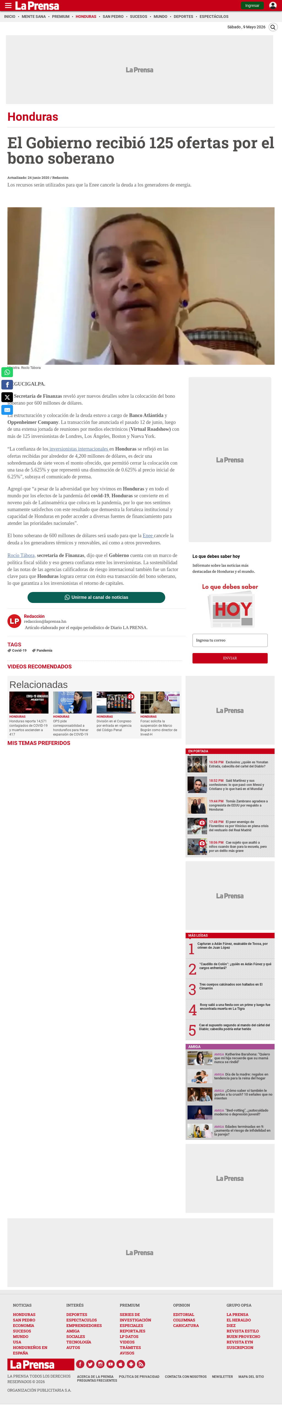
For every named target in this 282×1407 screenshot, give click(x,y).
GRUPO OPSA (239, 1305)
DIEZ (231, 1325)
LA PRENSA (237, 1314)
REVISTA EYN (240, 1342)
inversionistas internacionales (78, 449)
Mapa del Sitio (251, 1377)
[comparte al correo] (7, 410)
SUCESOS (22, 1331)
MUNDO (20, 1336)
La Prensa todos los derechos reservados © (38, 1378)
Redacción (60, 177)
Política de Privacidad (139, 1377)
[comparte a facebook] (7, 385)
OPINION (181, 1305)
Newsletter (222, 1377)
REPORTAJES (132, 1331)
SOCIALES (75, 1336)
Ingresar (252, 5)
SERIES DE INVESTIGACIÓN (135, 1317)
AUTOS (73, 1347)
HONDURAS (24, 1314)
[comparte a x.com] (7, 397)
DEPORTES (76, 1314)
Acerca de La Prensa (95, 1377)
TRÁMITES (130, 1347)
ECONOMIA (23, 1325)
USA (17, 1342)
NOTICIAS (22, 1305)
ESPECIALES (131, 1325)
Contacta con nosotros (186, 1377)
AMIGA (73, 1331)
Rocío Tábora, (21, 555)
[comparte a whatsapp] (7, 372)
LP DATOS (129, 1336)
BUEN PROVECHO (243, 1336)
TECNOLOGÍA (78, 1342)
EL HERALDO (239, 1320)
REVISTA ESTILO (243, 1331)
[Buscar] (273, 27)
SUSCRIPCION (240, 1347)
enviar (230, 658)
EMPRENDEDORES (84, 1325)
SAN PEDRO (24, 1320)
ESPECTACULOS (81, 1320)
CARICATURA (186, 1325)
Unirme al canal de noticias (100, 597)
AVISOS (127, 1353)
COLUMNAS (184, 1320)
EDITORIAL (183, 1314)
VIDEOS (127, 1342)
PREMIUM (130, 1305)
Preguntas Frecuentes (97, 1381)
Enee (148, 535)
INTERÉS (75, 1305)
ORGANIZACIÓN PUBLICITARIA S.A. (39, 1390)
